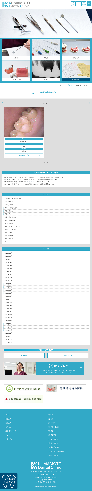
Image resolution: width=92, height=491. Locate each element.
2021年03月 (8, 308)
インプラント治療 (53, 427)
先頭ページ (46, 103)
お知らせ (8, 427)
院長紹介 (8, 423)
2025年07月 (8, 259)
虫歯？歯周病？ (9, 235)
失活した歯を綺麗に (11, 208)
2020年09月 (8, 324)
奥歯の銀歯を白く (10, 223)
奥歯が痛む (8, 214)
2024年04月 (8, 265)
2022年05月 (8, 280)
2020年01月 (8, 339)
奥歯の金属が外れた (11, 220)
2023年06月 (8, 271)
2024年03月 (8, 268)
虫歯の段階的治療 (10, 229)
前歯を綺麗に (9, 205)
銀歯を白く (8, 241)
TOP (7, 415)
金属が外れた (9, 238)
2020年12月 (8, 314)
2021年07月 (8, 299)
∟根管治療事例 (53, 443)
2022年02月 (8, 287)
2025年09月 (8, 256)
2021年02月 (8, 311)
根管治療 (50, 419)
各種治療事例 (68, 85)
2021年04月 (8, 305)
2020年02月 (8, 336)
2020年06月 (8, 327)
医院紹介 (8, 419)
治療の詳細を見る (24, 155)
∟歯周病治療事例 (53, 447)
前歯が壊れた (9, 201)
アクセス (78, 3)
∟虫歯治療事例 (53, 439)
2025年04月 (8, 262)
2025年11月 (8, 253)
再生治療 (50, 431)
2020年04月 (8, 333)
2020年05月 (8, 330)
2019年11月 (8, 342)
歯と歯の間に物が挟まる (12, 226)
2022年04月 (8, 284)
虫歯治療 (24, 355)
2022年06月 (8, 277)
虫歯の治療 (8, 232)
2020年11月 (8, 317)
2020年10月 (8, 321)
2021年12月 (8, 290)
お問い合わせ (68, 355)
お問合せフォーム (31, 182)
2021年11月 (8, 293)
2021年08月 (8, 296)
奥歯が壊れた (9, 211)
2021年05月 (8, 302)
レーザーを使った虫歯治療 (13, 198)
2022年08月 (8, 274)
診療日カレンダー (73, 4)
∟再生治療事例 (53, 455)
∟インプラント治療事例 (56, 451)
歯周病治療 (51, 423)
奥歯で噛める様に (10, 217)
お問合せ (84, 3)
